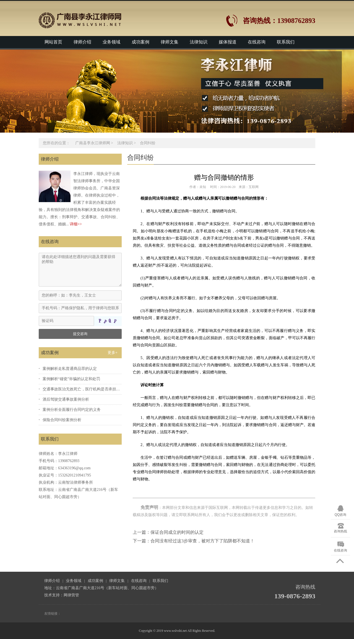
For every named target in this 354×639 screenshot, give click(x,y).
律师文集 (169, 42)
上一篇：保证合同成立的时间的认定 (168, 532)
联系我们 (286, 42)
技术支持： (54, 595)
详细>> (76, 224)
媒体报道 (227, 42)
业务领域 (111, 42)
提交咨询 (80, 334)
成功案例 (140, 42)
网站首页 (53, 42)
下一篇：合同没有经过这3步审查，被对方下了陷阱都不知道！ (193, 540)
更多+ (113, 353)
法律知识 (198, 42)
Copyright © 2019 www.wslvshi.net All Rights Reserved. (177, 631)
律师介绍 (82, 42)
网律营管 (71, 595)
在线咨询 (257, 42)
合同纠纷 (147, 143)
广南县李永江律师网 (92, 143)
